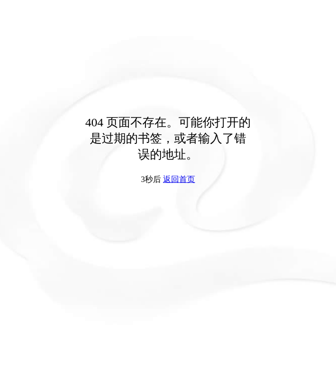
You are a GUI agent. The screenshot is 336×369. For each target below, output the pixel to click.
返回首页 (179, 179)
